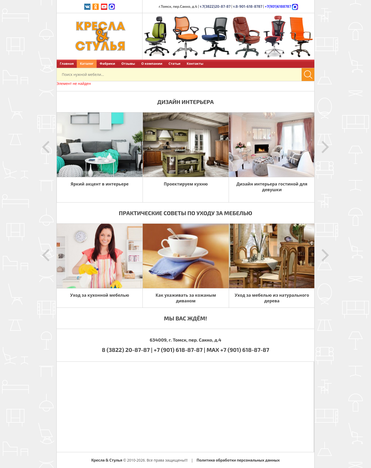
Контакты (195, 63)
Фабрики (107, 63)
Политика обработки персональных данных (238, 460)
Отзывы (128, 63)
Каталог (87, 63)
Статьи (174, 63)
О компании (151, 63)
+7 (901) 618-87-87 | (179, 349)
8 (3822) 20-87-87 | (128, 349)
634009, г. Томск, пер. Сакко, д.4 (185, 340)
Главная (67, 63)
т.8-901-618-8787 (247, 6)
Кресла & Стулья (106, 460)
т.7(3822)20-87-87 (215, 6)
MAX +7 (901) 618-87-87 (238, 349)
